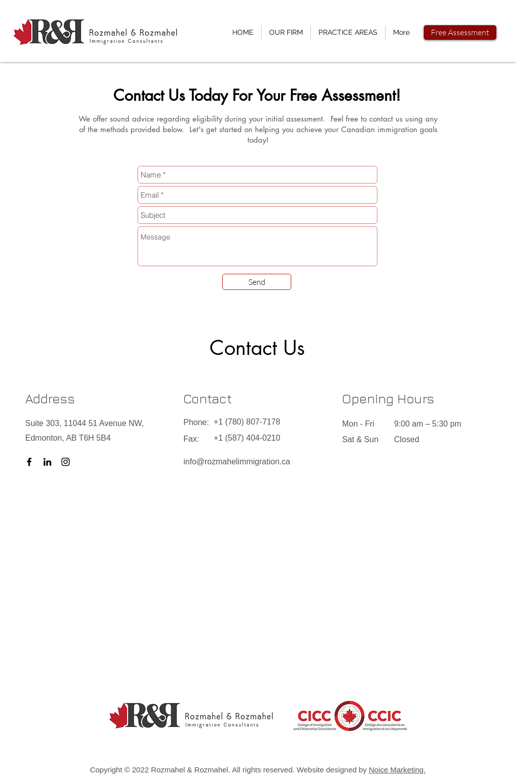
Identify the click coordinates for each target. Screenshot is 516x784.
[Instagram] (65, 461)
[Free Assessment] (460, 32)
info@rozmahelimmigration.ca (236, 461)
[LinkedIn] (47, 461)
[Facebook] (29, 461)
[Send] (256, 282)
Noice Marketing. (397, 769)
